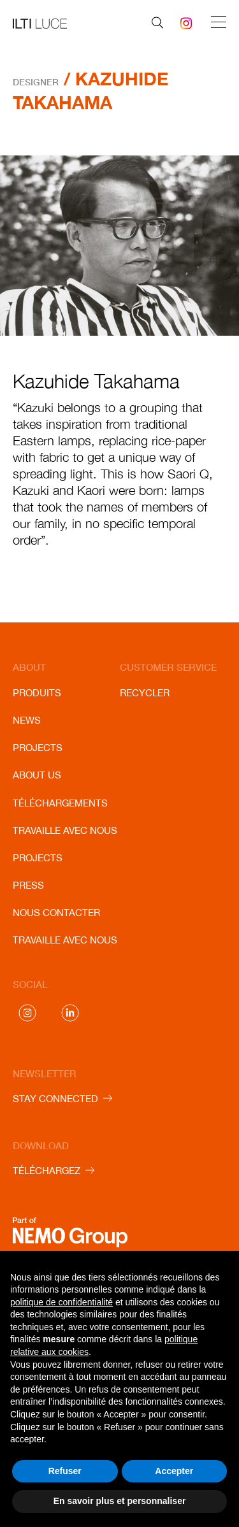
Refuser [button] (65, 1471)
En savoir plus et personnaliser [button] (120, 1501)
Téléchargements (60, 803)
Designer (36, 81)
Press (28, 885)
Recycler (145, 692)
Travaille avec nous (65, 830)
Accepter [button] (174, 1471)
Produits (37, 692)
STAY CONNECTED (55, 1098)
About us (37, 775)
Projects (37, 747)
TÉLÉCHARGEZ (46, 1170)
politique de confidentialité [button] (61, 1302)
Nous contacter (56, 912)
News (27, 720)
